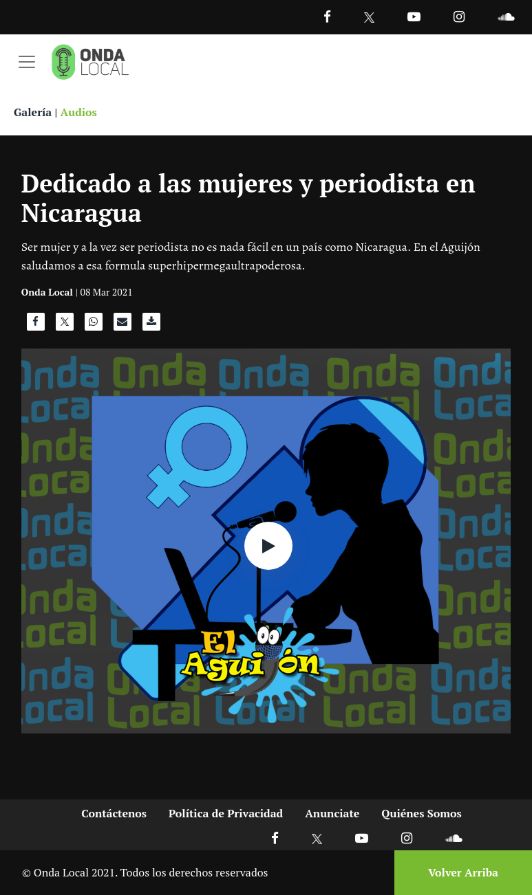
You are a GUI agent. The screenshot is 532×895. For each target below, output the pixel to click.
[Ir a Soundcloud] (453, 837)
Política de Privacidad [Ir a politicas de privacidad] (226, 813)
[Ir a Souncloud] (506, 16)
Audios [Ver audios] (79, 112)
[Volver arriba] (459, 872)
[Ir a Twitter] (369, 17)
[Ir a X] (317, 837)
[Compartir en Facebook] (36, 325)
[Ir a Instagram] (459, 16)
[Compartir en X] (65, 325)
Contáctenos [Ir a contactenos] (114, 813)
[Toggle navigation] (26, 62)
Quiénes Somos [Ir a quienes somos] (421, 813)
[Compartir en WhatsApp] (94, 325)
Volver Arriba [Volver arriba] (463, 872)
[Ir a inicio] (90, 61)
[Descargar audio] (151, 325)
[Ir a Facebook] (275, 837)
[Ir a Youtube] (414, 16)
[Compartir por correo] (122, 325)
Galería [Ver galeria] (33, 112)
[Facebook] (327, 16)
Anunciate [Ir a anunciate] (332, 813)
